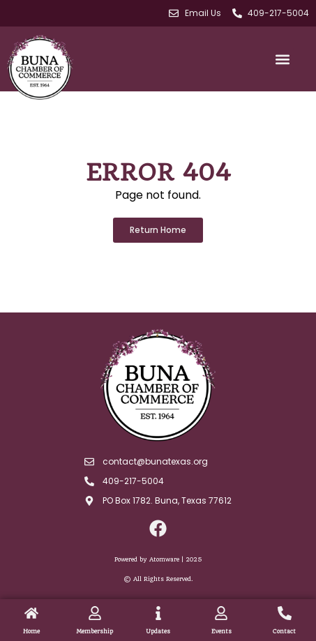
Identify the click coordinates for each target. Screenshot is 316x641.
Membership (94, 631)
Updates (158, 631)
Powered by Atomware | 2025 (158, 559)
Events (221, 631)
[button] (282, 58)
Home (31, 631)
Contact (284, 631)
